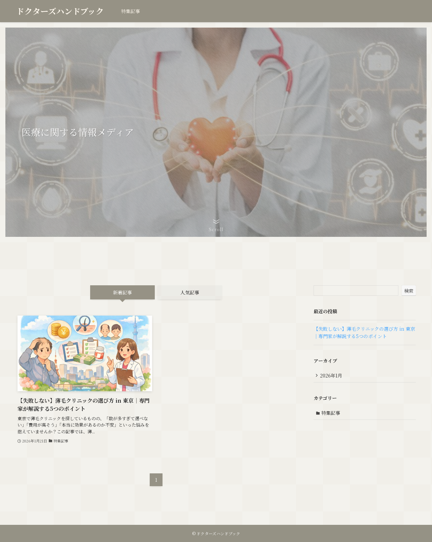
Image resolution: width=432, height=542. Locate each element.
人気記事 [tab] (189, 292)
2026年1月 (332, 375)
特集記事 (331, 413)
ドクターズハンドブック (60, 11)
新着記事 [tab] (122, 292)
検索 (408, 290)
